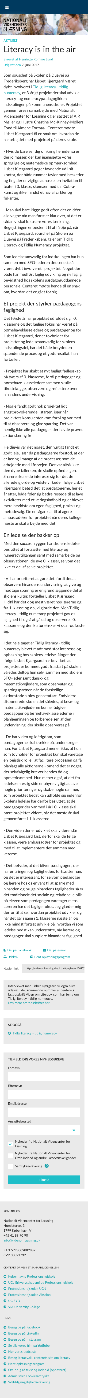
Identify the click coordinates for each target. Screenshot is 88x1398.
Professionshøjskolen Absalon (29, 1295)
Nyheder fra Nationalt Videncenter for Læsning (42, 1144)
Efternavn (15, 1086)
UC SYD (14, 1301)
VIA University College (24, 1307)
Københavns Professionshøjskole (31, 1276)
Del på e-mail (54, 950)
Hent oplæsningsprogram (50, 957)
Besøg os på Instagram (24, 1339)
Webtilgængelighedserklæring (29, 1382)
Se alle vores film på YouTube (29, 1345)
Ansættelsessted (19, 1121)
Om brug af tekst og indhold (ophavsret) (37, 1370)
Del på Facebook (17, 950)
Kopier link (11, 968)
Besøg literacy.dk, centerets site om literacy (39, 1358)
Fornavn (14, 1068)
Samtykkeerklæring (28, 1166)
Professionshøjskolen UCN (27, 1288)
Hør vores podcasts (22, 1351)
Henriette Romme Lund (36, 59)
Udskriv (11, 957)
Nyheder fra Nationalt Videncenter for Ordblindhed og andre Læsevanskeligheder (45, 1156)
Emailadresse (17, 1103)
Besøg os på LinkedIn (23, 1333)
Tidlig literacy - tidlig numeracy (35, 1033)
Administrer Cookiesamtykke (28, 1376)
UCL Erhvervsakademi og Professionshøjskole (40, 1282)
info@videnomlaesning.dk (22, 1240)
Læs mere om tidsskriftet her (29, 1003)
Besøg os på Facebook (24, 1327)
